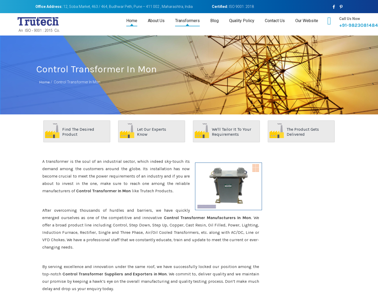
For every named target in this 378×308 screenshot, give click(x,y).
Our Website (306, 20)
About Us (156, 20)
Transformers (187, 20)
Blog (214, 20)
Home (131, 20)
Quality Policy (241, 20)
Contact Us (275, 20)
